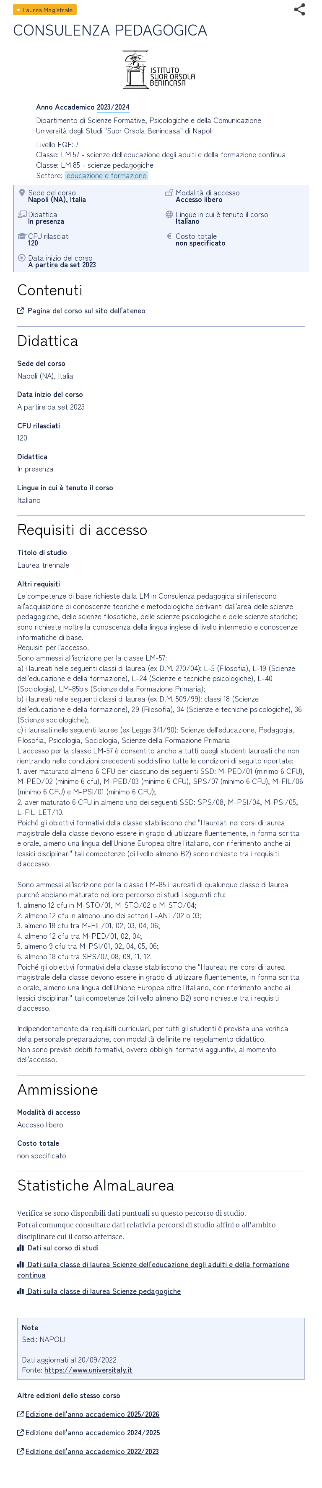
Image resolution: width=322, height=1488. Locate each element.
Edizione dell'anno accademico (88, 1414)
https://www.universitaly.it (88, 1369)
